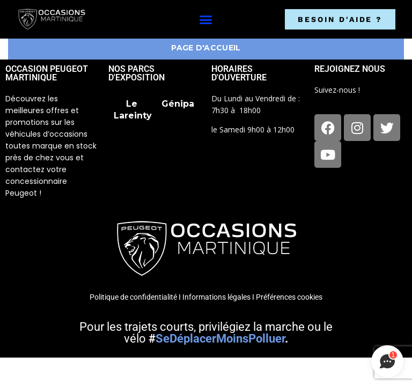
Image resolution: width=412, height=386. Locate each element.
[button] (205, 19)
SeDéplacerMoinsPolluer (220, 338)
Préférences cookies (289, 297)
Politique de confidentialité (133, 297)
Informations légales (216, 297)
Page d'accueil (205, 48)
